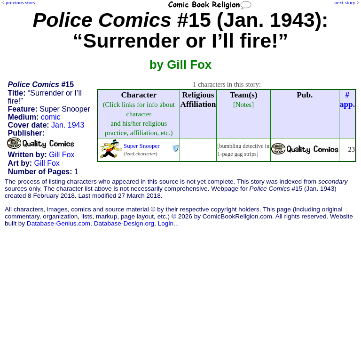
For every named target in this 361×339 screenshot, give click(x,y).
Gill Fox (61, 155)
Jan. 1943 (67, 125)
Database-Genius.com (58, 223)
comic (51, 117)
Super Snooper (142, 145)
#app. (347, 99)
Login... (168, 223)
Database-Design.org (124, 223)
